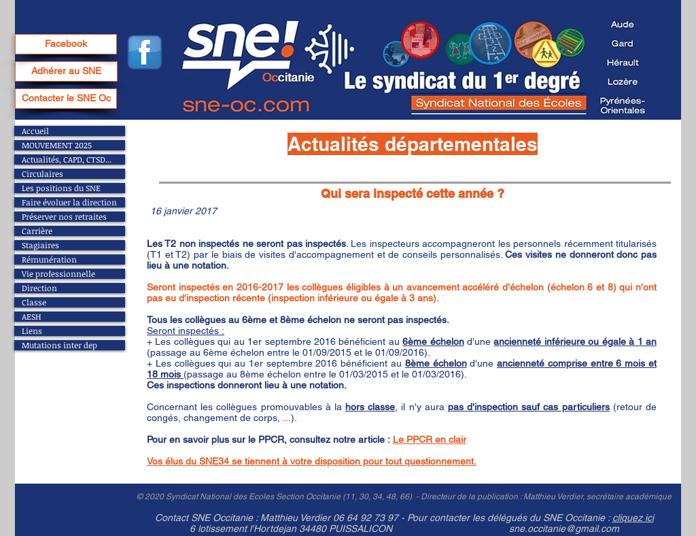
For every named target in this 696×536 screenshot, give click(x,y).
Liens (32, 330)
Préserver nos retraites (64, 216)
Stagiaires (40, 245)
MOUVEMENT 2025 (57, 145)
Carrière (37, 231)
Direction (39, 288)
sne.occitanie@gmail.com (564, 528)
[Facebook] (66, 44)
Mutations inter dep (59, 345)
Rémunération (49, 259)
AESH (31, 316)
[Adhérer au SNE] (66, 71)
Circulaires (42, 173)
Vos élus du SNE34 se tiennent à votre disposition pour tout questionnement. (311, 461)
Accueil (35, 131)
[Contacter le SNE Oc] (66, 98)
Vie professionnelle (58, 273)
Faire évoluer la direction (69, 202)
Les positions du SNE (61, 188)
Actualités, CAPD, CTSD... (66, 159)
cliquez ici (633, 517)
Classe (34, 302)
